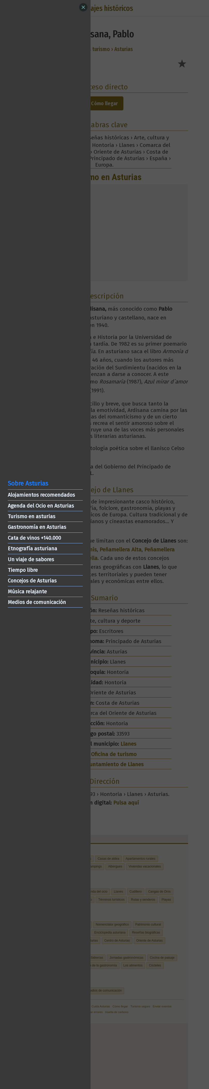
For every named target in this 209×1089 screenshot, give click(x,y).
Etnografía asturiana (32, 548)
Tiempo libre (23, 570)
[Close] (83, 7)
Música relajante (27, 591)
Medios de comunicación (37, 602)
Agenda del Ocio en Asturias (41, 506)
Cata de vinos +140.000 (34, 538)
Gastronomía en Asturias (37, 527)
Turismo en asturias (31, 516)
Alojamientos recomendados (41, 495)
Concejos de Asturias (32, 581)
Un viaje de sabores (31, 559)
